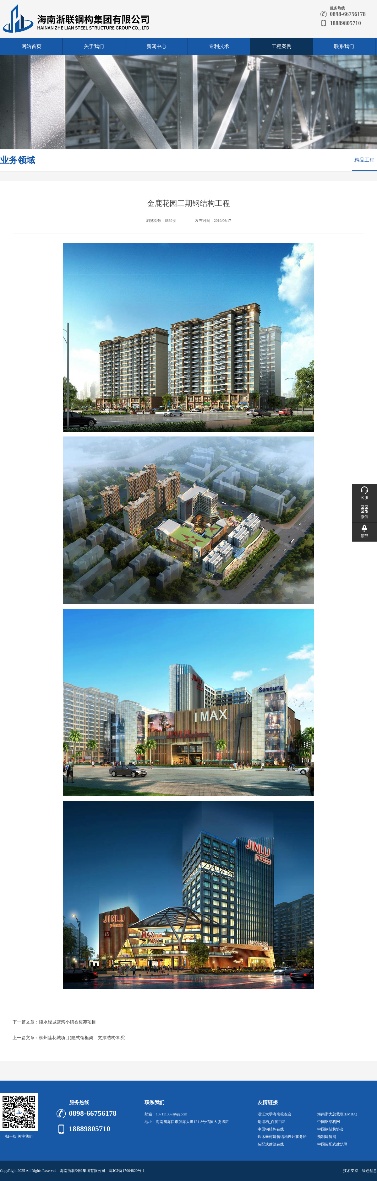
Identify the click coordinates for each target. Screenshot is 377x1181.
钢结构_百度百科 (272, 1122)
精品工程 (364, 160)
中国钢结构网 (328, 1122)
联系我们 (344, 46)
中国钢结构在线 (271, 1129)
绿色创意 (369, 1170)
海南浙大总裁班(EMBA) (337, 1114)
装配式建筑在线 (271, 1144)
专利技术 (219, 46)
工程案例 (281, 46)
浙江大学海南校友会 (275, 1114)
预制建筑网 (326, 1137)
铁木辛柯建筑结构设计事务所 (282, 1137)
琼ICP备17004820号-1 (127, 1170)
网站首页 (31, 46)
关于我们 (94, 46)
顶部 (364, 536)
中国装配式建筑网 (332, 1144)
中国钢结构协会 (330, 1129)
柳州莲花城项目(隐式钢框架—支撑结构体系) (82, 1037)
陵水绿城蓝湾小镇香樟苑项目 (67, 1022)
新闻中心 (156, 46)
